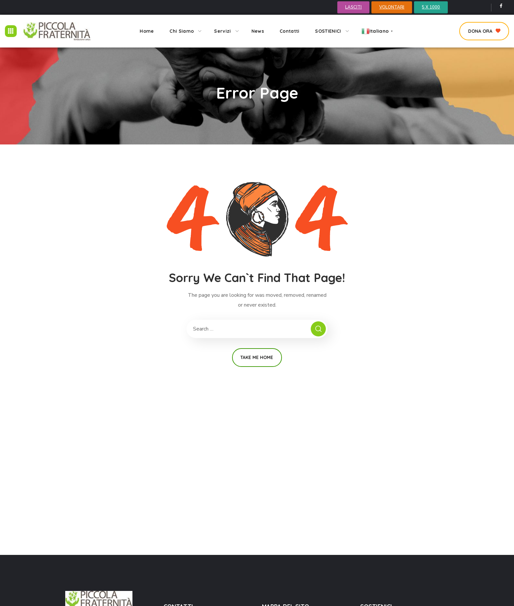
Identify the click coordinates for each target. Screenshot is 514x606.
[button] (484, 31)
